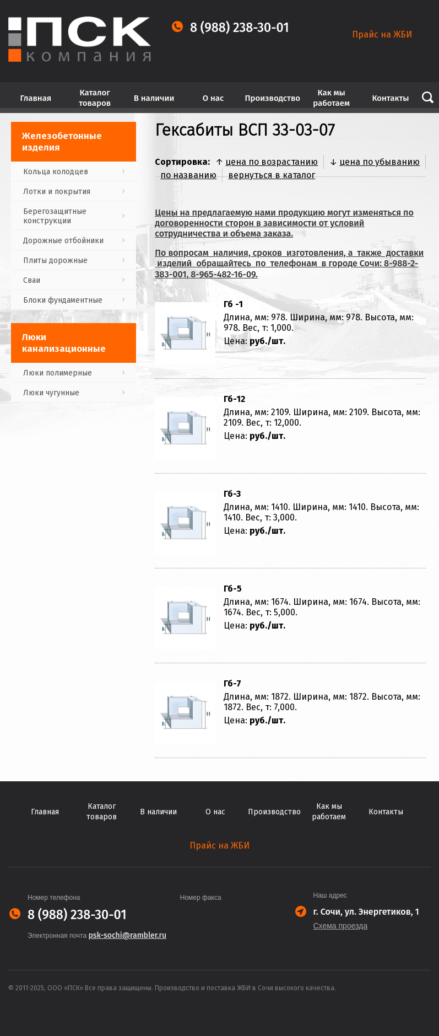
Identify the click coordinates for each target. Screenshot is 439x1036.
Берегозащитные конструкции (54, 216)
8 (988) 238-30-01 (239, 27)
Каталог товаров (95, 98)
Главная (36, 98)
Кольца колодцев (55, 171)
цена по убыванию (379, 162)
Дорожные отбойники (63, 240)
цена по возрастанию (271, 162)
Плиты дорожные (55, 260)
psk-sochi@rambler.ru (127, 935)
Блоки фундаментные (62, 300)
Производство (272, 98)
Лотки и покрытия (56, 191)
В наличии (154, 98)
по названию (188, 175)
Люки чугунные (51, 393)
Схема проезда (340, 925)
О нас (213, 98)
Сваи (31, 280)
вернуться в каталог (271, 175)
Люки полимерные (57, 373)
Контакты (390, 98)
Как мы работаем (331, 98)
